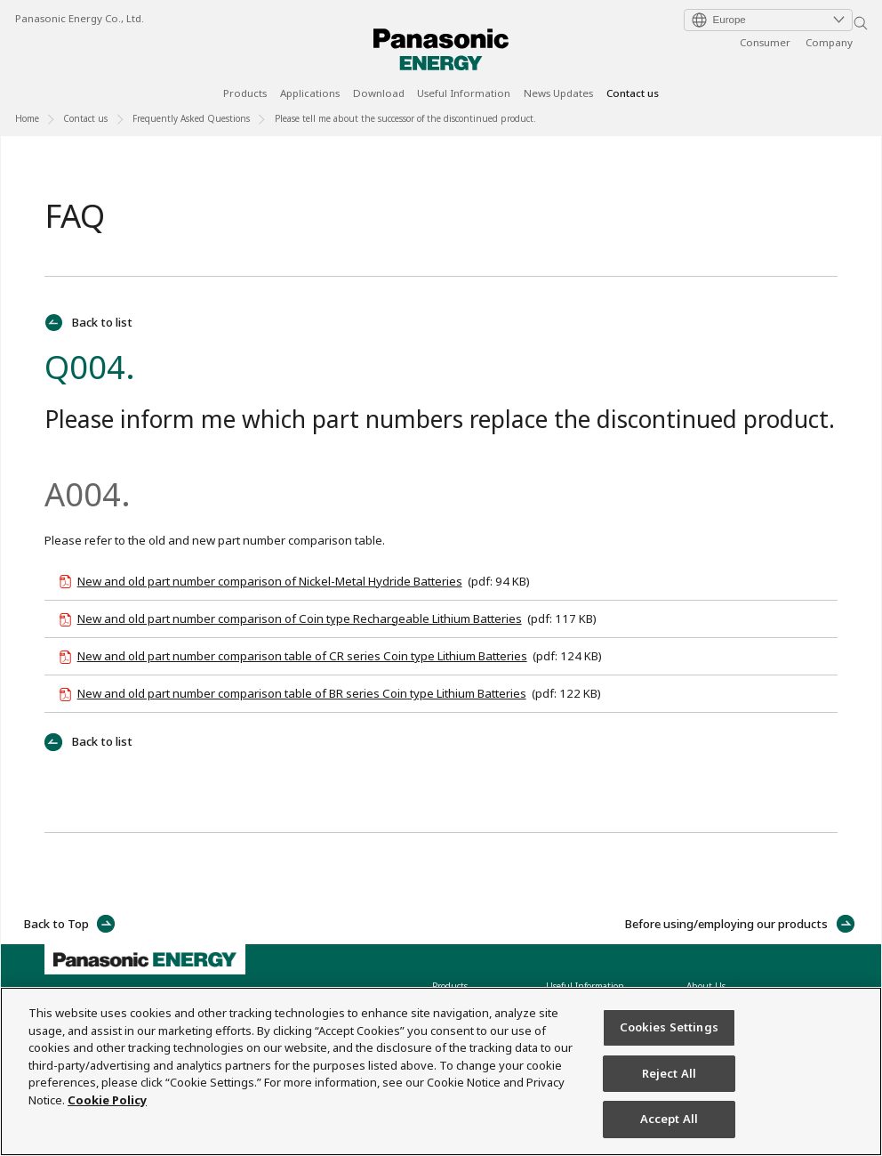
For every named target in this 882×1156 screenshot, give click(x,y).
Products (245, 94)
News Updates (558, 94)
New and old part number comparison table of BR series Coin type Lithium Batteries (301, 693)
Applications (310, 94)
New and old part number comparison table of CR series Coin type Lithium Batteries (302, 656)
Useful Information (463, 94)
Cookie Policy (107, 1100)
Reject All (669, 1073)
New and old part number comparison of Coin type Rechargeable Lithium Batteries (299, 618)
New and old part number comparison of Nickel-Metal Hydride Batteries (269, 581)
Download (379, 94)
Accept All (669, 1120)
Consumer (765, 42)
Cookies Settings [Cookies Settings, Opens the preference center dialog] (669, 1028)
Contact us (632, 94)
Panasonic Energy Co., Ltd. (79, 18)
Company (829, 42)
